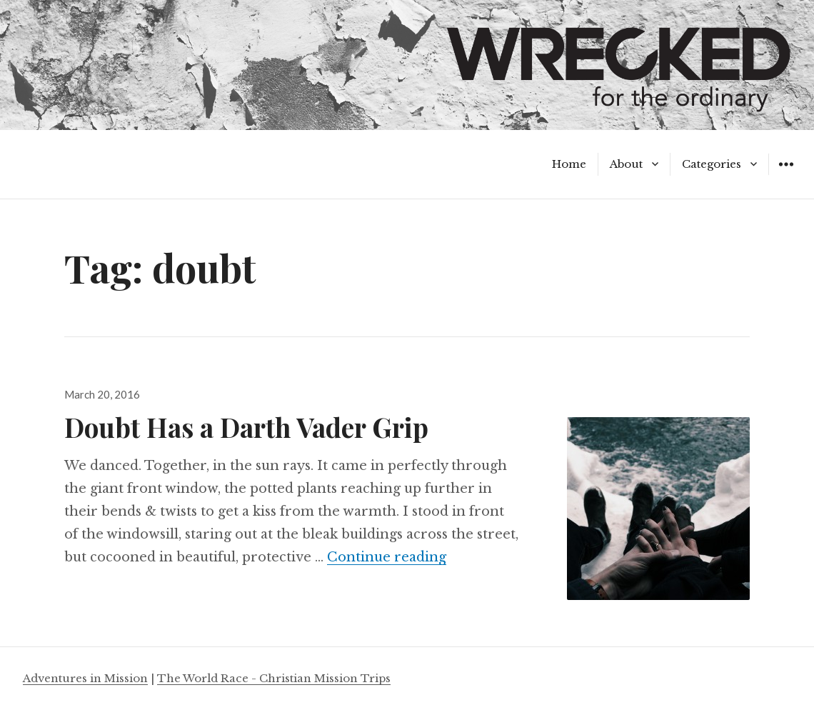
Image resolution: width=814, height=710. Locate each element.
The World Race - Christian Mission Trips (274, 678)
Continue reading (386, 557)
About (626, 164)
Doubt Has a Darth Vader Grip (246, 426)
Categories (711, 164)
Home (569, 164)
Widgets (786, 175)
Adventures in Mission (85, 678)
